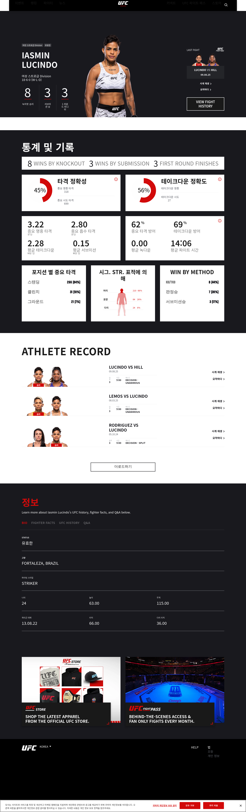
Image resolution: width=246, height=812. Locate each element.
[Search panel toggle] (226, 12)
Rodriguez (120, 425)
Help (195, 747)
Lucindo (118, 367)
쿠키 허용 (213, 805)
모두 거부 (190, 805)
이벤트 (18, 13)
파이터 (45, 13)
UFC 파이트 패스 (198, 13)
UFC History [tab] (69, 522)
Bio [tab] (24, 522)
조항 (210, 751)
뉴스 (58, 13)
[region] (123, 806)
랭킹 (31, 13)
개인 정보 (213, 756)
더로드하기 (123, 467)
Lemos (116, 396)
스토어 (217, 13)
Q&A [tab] (86, 522)
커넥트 (178, 13)
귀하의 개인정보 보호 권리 (165, 805)
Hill (138, 367)
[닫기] (240, 805)
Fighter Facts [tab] (43, 522)
